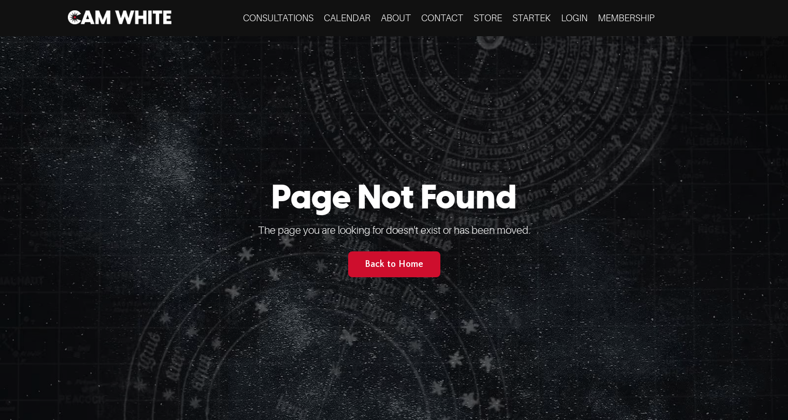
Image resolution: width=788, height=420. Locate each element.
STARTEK (531, 18)
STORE (488, 18)
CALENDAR (347, 18)
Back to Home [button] (394, 264)
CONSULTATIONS (278, 18)
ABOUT (396, 18)
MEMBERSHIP (626, 18)
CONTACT (442, 18)
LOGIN (574, 18)
